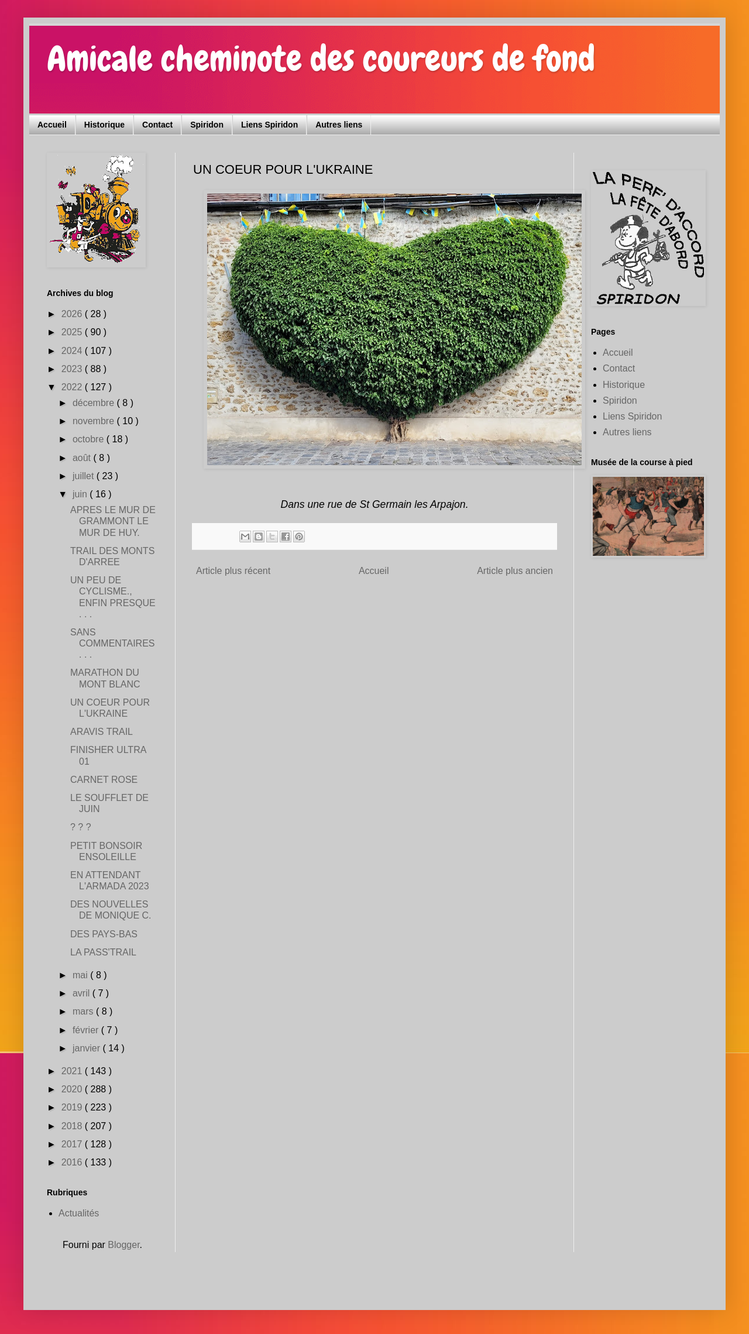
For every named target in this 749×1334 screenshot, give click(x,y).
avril (82, 993)
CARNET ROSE (104, 780)
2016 (73, 1162)
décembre (95, 403)
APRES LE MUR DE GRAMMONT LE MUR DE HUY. (113, 521)
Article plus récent (233, 571)
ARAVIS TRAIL (101, 732)
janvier (88, 1048)
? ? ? (80, 827)
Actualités (79, 1213)
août (83, 458)
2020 (73, 1089)
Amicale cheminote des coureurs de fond (321, 58)
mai (81, 975)
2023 (73, 369)
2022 (73, 387)
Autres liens (338, 124)
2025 (73, 332)
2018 (73, 1126)
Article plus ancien (515, 571)
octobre (89, 439)
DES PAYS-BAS (104, 934)
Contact (157, 124)
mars (84, 1011)
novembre (95, 421)
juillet (85, 476)
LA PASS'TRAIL (103, 952)
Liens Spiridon (269, 124)
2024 (73, 351)
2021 (73, 1071)
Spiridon (207, 124)
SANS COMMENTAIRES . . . (112, 643)
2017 (73, 1144)
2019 (73, 1107)
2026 (73, 314)
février (87, 1030)
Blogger (123, 1245)
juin (81, 494)
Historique (104, 124)
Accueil (52, 124)
